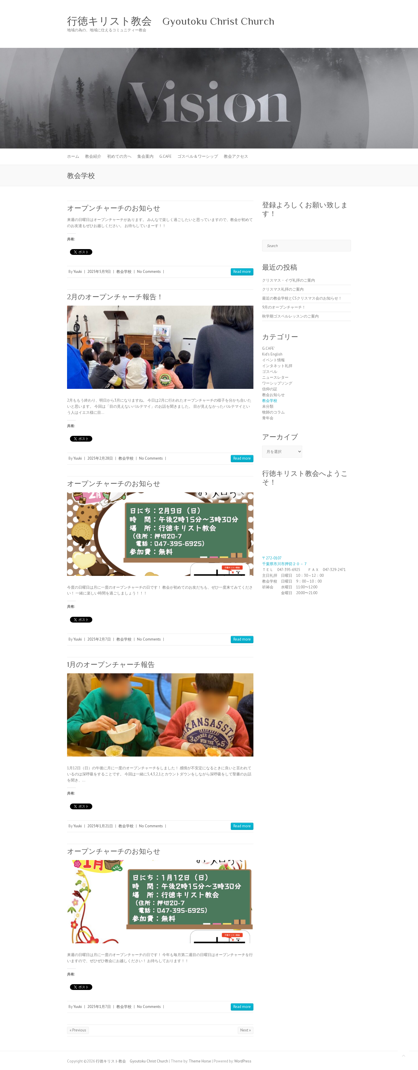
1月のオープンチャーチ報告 (111, 664)
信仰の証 (269, 389)
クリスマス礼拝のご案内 (283, 289)
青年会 (267, 418)
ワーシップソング (277, 383)
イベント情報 (273, 360)
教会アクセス (236, 156)
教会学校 (123, 271)
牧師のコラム (273, 412)
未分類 (267, 406)
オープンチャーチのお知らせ (114, 208)
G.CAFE (165, 156)
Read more (242, 271)
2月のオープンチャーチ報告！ (115, 297)
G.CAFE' (268, 348)
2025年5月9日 (99, 271)
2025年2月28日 (100, 458)
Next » (245, 1030)
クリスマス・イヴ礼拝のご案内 (288, 280)
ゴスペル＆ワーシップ (197, 156)
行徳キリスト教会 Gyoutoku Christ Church (170, 21)
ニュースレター (275, 377)
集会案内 (145, 156)
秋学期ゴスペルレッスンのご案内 (290, 316)
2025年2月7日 (99, 639)
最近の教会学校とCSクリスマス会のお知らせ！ (302, 298)
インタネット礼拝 (277, 365)
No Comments (149, 271)
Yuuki (77, 271)
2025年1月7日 (99, 1006)
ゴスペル (269, 371)
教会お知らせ (273, 394)
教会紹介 (93, 156)
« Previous (78, 1030)
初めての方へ (119, 156)
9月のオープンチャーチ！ (284, 307)
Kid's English (272, 354)
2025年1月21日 (100, 826)
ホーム (73, 156)
